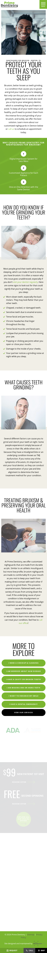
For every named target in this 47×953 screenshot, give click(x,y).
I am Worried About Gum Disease (23, 671)
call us (11, 129)
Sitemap (30, 934)
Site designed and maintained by (22, 943)
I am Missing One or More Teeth (23, 688)
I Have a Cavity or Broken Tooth (23, 679)
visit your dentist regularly (25, 282)
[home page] (19, 4)
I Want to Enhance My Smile (23, 696)
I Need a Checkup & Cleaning (24, 663)
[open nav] (43, 4)
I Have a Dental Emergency (23, 704)
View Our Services (23, 712)
